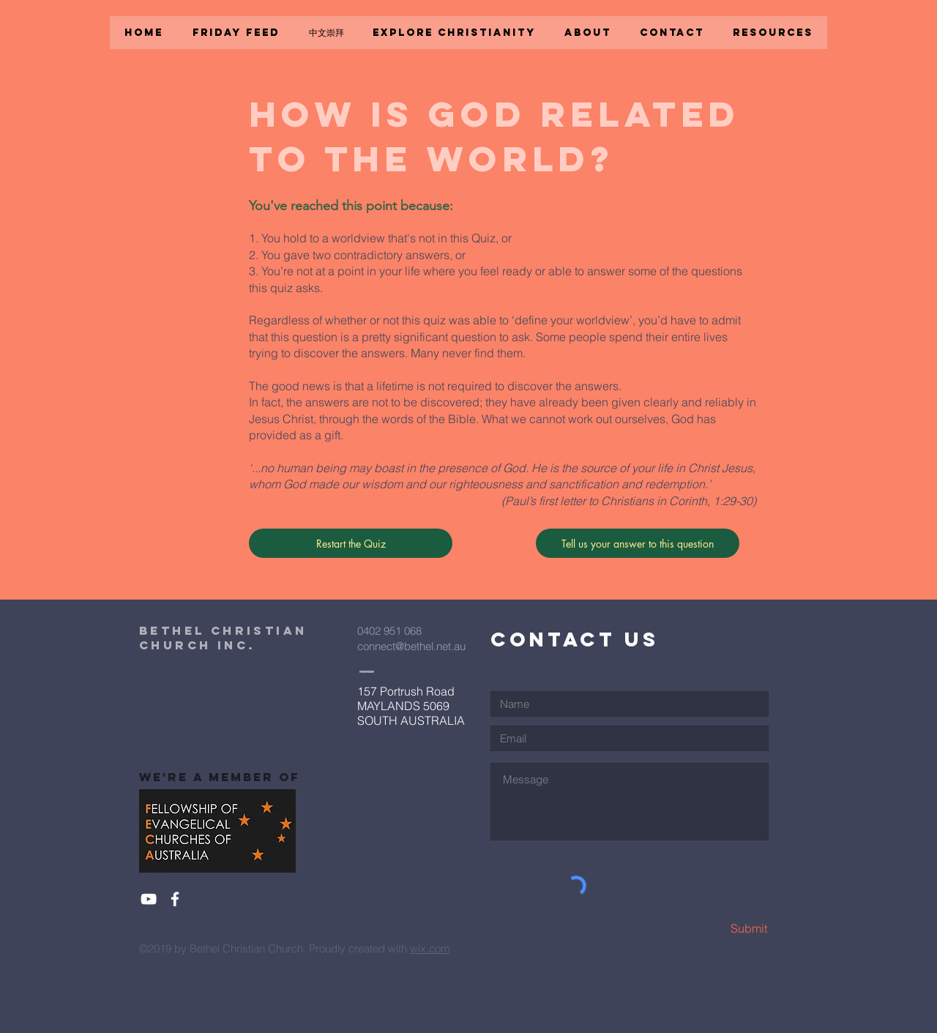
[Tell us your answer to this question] (637, 543)
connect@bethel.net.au (411, 646)
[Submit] (716, 928)
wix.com (430, 948)
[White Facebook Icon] (174, 899)
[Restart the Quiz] (350, 543)
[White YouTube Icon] (148, 899)
